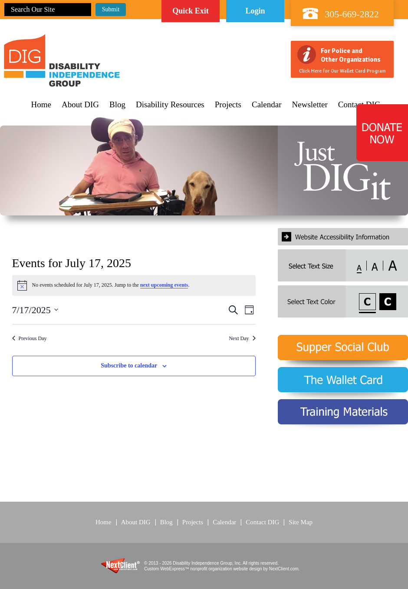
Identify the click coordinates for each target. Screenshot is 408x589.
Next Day (242, 338)
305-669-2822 (352, 14)
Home (41, 104)
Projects (228, 104)
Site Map (301, 522)
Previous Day (29, 338)
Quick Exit (190, 11)
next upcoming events (164, 285)
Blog (117, 104)
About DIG (80, 104)
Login (255, 11)
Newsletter (310, 104)
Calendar (267, 104)
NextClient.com (284, 568)
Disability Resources (170, 104)
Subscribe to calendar (129, 365)
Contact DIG (262, 522)
